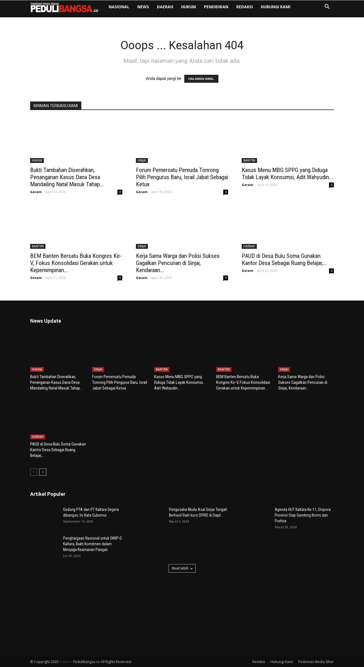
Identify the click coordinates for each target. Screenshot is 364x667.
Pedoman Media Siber (316, 661)
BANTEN (249, 160)
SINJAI (142, 160)
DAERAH (165, 6)
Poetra (64, 661)
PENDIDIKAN (216, 6)
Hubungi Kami (275, 6)
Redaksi (244, 6)
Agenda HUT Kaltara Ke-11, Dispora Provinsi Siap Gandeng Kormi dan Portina (303, 515)
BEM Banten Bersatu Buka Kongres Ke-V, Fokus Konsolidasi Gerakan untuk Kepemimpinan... (75, 263)
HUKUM (188, 6)
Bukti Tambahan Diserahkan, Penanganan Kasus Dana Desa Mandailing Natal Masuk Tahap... (67, 177)
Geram (36, 192)
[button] (327, 7)
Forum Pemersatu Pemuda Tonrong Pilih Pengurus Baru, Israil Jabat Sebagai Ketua (182, 177)
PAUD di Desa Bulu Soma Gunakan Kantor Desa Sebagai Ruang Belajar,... (284, 259)
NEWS (143, 6)
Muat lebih (182, 568)
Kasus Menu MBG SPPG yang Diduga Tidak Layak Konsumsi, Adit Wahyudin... (287, 174)
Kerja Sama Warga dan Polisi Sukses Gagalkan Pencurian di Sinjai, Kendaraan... (178, 263)
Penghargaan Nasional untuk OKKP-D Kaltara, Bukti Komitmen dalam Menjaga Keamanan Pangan (92, 544)
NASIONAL (119, 6)
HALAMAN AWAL (201, 78)
